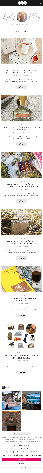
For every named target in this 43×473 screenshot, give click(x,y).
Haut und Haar (21, 67)
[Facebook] (19, 3)
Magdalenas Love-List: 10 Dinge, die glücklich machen (22, 356)
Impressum (24, 471)
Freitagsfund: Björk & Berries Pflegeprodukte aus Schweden (21, 71)
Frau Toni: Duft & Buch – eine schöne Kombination (22, 299)
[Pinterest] (25, 3)
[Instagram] (22, 3)
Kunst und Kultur (21, 352)
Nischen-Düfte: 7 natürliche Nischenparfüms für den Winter (21, 185)
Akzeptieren (21, 459)
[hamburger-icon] (2, 3)
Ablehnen (21, 463)
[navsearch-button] (39, 2)
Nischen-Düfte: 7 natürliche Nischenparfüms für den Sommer (21, 242)
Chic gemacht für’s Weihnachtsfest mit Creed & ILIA (21, 128)
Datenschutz (18, 471)
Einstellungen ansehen (21, 467)
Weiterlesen (21, 87)
